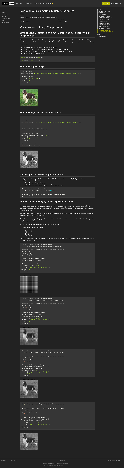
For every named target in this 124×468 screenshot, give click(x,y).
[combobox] (120, 3)
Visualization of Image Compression (104, 11)
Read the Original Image (105, 21)
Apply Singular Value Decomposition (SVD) (104, 27)
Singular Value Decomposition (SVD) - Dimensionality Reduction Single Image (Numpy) (105, 17)
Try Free (105, 3)
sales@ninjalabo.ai (63, 463)
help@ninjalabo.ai (58, 465)
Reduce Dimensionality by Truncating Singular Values (106, 30)
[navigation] (8, 16)
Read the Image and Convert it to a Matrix (104, 23)
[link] (28, 3)
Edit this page (101, 34)
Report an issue (101, 36)
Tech (22, 14)
